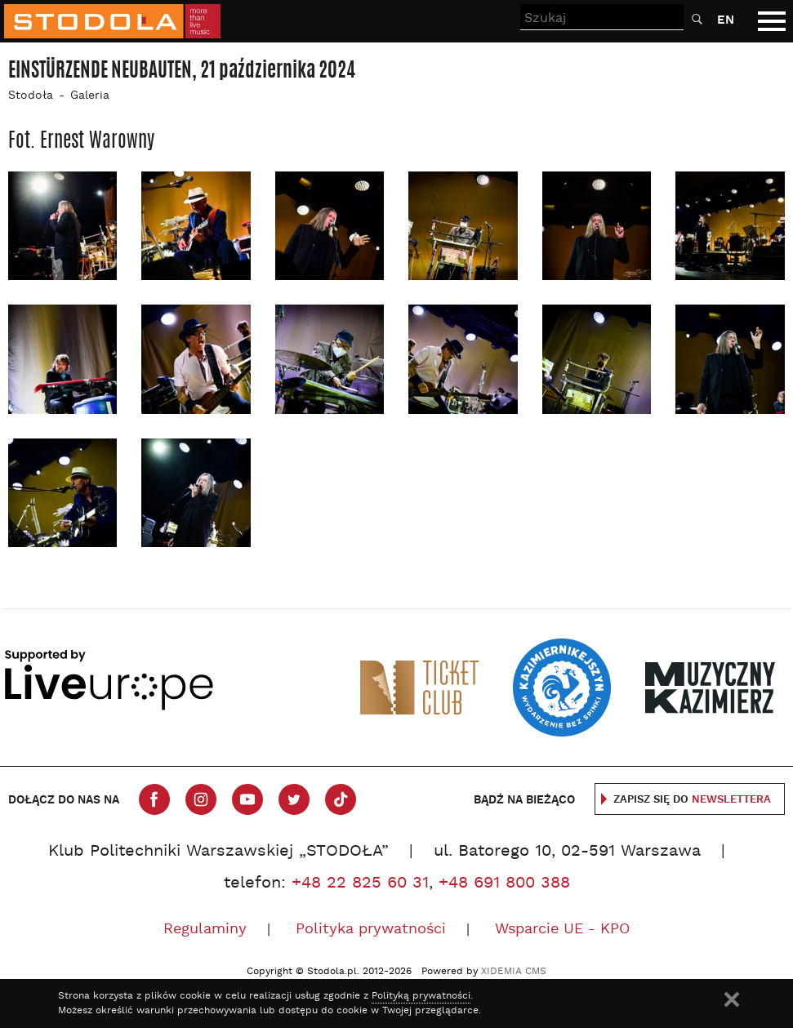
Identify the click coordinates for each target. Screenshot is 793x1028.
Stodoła (30, 96)
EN (725, 20)
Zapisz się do (692, 800)
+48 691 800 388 (504, 883)
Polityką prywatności (421, 996)
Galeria (89, 96)
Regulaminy (205, 929)
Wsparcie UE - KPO (562, 929)
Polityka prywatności (371, 929)
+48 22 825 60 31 (360, 883)
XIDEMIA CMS (513, 971)
